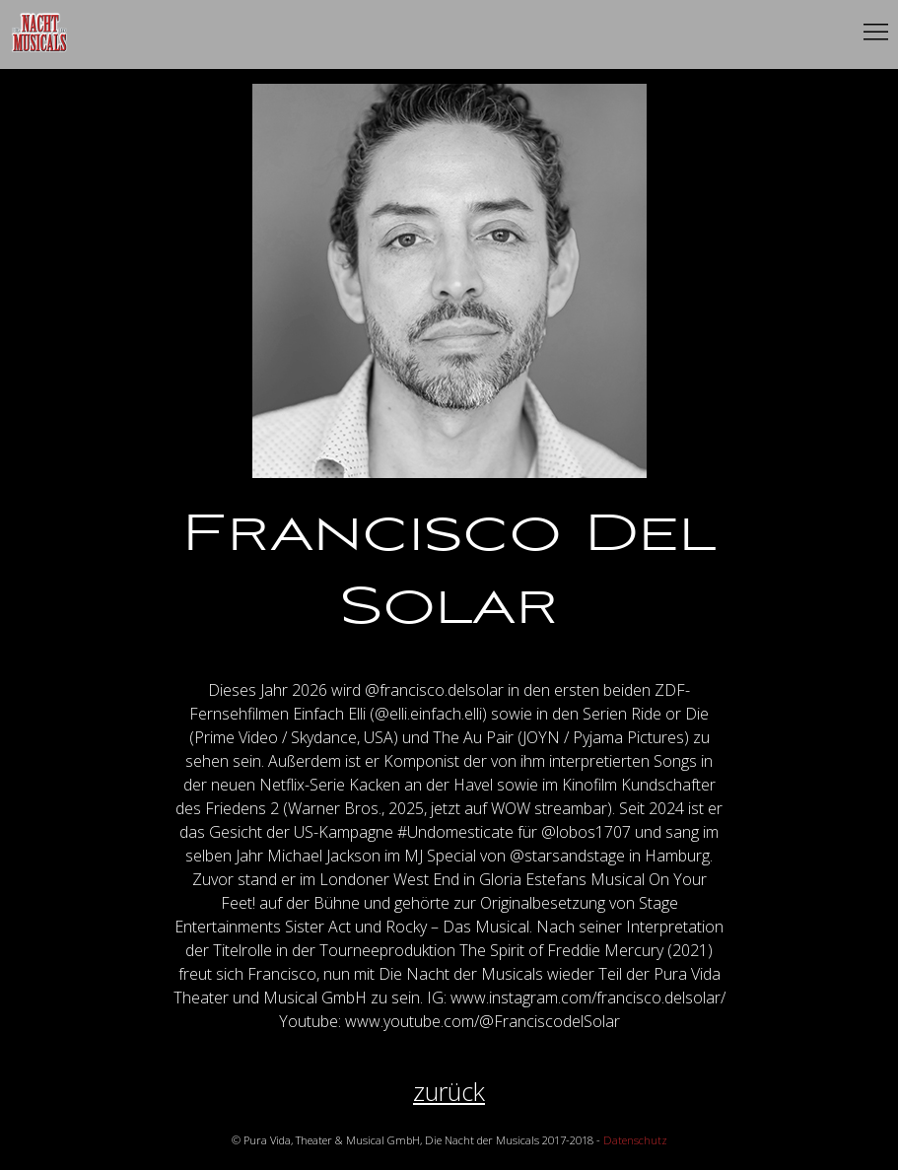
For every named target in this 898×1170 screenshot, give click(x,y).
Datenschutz (635, 1140)
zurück (449, 1091)
